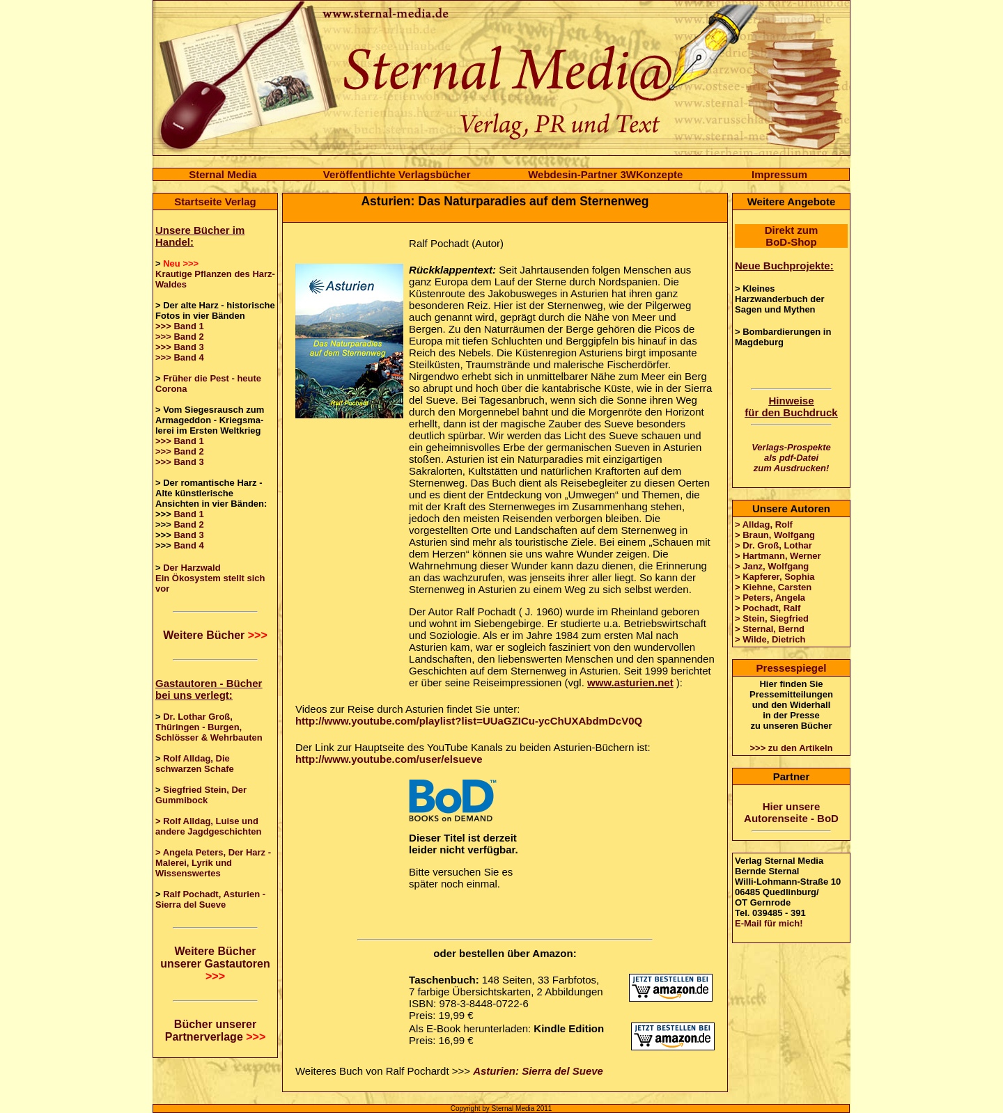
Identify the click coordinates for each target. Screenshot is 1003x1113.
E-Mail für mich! (769, 923)
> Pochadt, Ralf (767, 608)
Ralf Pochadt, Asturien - (214, 894)
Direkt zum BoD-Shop (791, 236)
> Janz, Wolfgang (772, 566)
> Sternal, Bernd (769, 629)
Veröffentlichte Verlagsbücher (397, 174)
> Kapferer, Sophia (775, 576)
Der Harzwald (191, 567)
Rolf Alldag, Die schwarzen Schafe (194, 763)
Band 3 (188, 535)
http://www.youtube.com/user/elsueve (389, 759)
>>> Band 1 (179, 326)
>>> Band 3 (179, 347)
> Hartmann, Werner (778, 556)
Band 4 (188, 545)
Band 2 (188, 524)
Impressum (779, 174)
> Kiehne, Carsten (773, 587)
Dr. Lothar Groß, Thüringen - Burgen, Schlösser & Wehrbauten (209, 727)
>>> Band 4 (179, 357)
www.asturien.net (630, 682)
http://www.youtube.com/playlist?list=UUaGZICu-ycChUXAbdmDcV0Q (468, 721)
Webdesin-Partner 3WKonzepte (605, 174)
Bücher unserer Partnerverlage (215, 1030)
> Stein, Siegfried (772, 618)
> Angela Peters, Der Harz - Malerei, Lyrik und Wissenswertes (213, 862)
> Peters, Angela (770, 597)
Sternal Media (223, 174)
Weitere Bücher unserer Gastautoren (215, 963)
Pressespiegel (791, 668)
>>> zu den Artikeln (790, 748)
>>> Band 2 (179, 336)
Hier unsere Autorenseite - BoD (791, 812)
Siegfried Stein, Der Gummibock (201, 794)
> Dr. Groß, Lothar (773, 545)
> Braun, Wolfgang (775, 535)
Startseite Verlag (215, 201)
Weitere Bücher (215, 635)
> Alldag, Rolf (764, 524)
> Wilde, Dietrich (770, 639)
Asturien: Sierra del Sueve (538, 1071)
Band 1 (188, 514)
